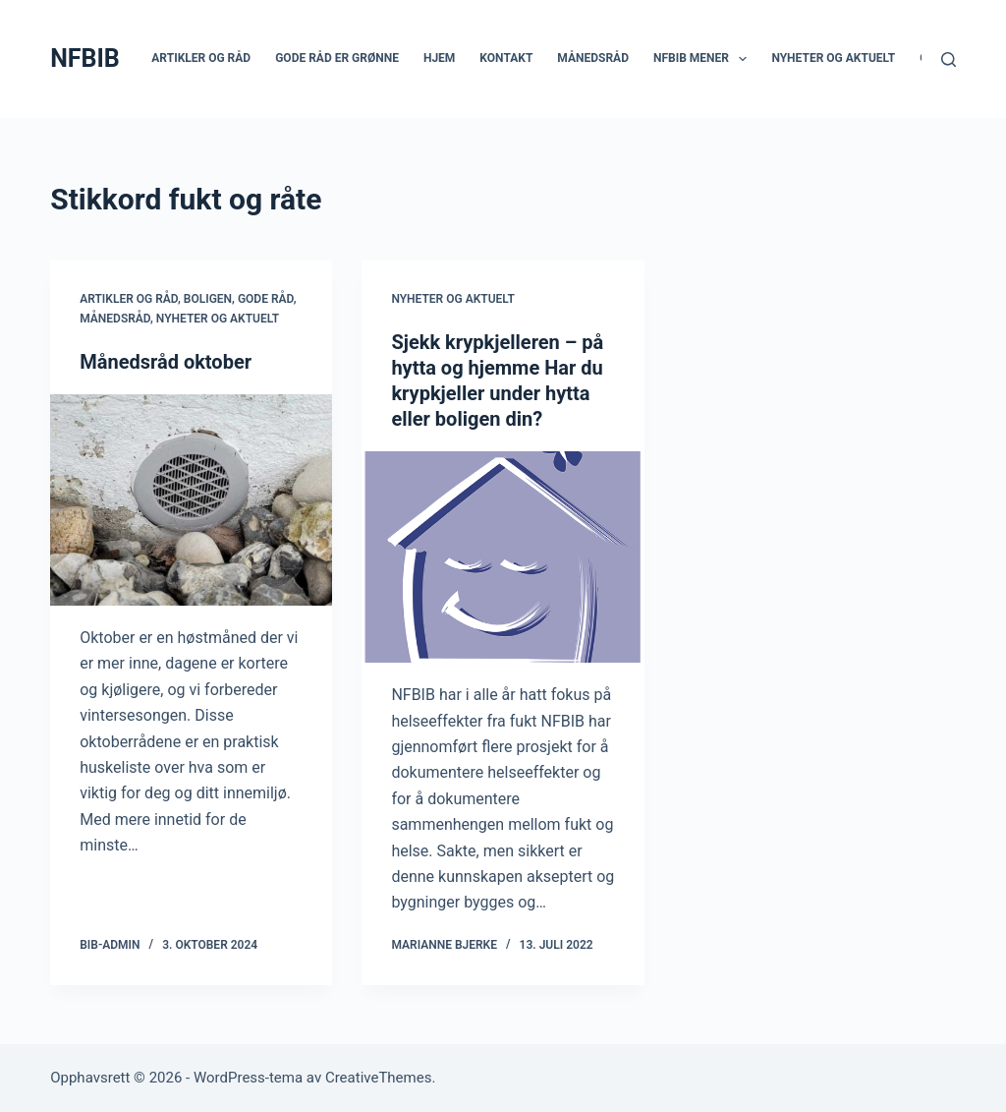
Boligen (208, 299)
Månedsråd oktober (166, 362)
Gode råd (266, 299)
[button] (742, 59)
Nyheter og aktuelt (833, 58)
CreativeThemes (378, 1077)
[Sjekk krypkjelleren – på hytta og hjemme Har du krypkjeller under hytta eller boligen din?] (502, 557)
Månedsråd (593, 58)
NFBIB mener (703, 59)
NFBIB (85, 58)
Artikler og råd (201, 58)
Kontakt (505, 58)
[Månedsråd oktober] (191, 500)
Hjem (439, 58)
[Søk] (948, 59)
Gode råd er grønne (337, 58)
